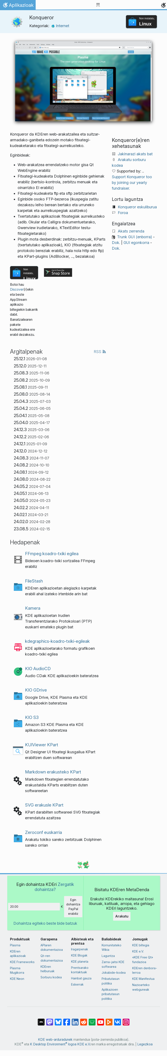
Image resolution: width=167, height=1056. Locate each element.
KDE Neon (17, 978)
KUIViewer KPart (41, 744)
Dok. (116, 242)
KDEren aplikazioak (18, 954)
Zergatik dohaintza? (54, 887)
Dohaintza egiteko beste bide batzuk (45, 923)
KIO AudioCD (38, 668)
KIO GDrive (36, 690)
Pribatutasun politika (110, 981)
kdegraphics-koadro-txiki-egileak (57, 641)
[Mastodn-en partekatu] (49, 1019)
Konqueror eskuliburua (137, 207)
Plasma (15, 945)
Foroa (123, 212)
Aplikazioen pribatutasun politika (110, 994)
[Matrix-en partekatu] (41, 1019)
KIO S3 (32, 717)
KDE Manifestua (143, 978)
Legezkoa (145, 1044)
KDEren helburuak (48, 969)
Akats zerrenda (131, 231)
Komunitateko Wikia (111, 947)
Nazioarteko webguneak (141, 987)
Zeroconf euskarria (43, 832)
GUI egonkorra (136, 242)
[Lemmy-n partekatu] (92, 1019)
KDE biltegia (140, 945)
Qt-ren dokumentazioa (52, 958)
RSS (100, 351)
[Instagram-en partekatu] (126, 1019)
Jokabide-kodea (114, 972)
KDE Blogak (79, 955)
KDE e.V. (138, 951)
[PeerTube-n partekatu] (109, 1019)
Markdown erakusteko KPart (53, 771)
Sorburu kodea (51, 977)
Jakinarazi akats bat (135, 154)
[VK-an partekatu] (117, 1019)
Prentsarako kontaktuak (79, 970)
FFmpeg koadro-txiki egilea (52, 553)
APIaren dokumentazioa (52, 947)
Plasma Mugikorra (17, 970)
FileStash (34, 581)
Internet (60, 26)
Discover (17, 289)
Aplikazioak (18, 6)
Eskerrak (77, 984)
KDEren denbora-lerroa (144, 970)
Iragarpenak (79, 949)
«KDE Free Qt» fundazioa (142, 959)
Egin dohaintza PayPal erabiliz (73, 906)
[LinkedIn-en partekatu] (75, 1019)
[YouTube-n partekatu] (100, 1019)
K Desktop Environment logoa (53, 1044)
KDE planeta (79, 961)
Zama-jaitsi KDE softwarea (113, 964)
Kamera (32, 608)
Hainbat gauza (81, 978)
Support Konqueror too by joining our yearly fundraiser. (132, 182)
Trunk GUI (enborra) (134, 237)
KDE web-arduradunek (55, 1040)
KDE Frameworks (22, 962)
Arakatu (121, 916)
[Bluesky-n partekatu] (58, 1019)
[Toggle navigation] (98, 5)
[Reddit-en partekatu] (83, 1019)
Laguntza (108, 956)
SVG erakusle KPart (44, 805)
